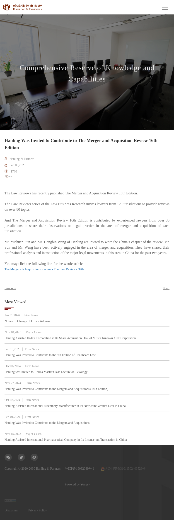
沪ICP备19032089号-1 (79, 468)
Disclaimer (11, 510)
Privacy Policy (37, 510)
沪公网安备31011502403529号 (123, 469)
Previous (10, 288)
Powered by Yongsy (17, 484)
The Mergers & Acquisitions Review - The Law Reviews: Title (44, 269)
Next (166, 288)
